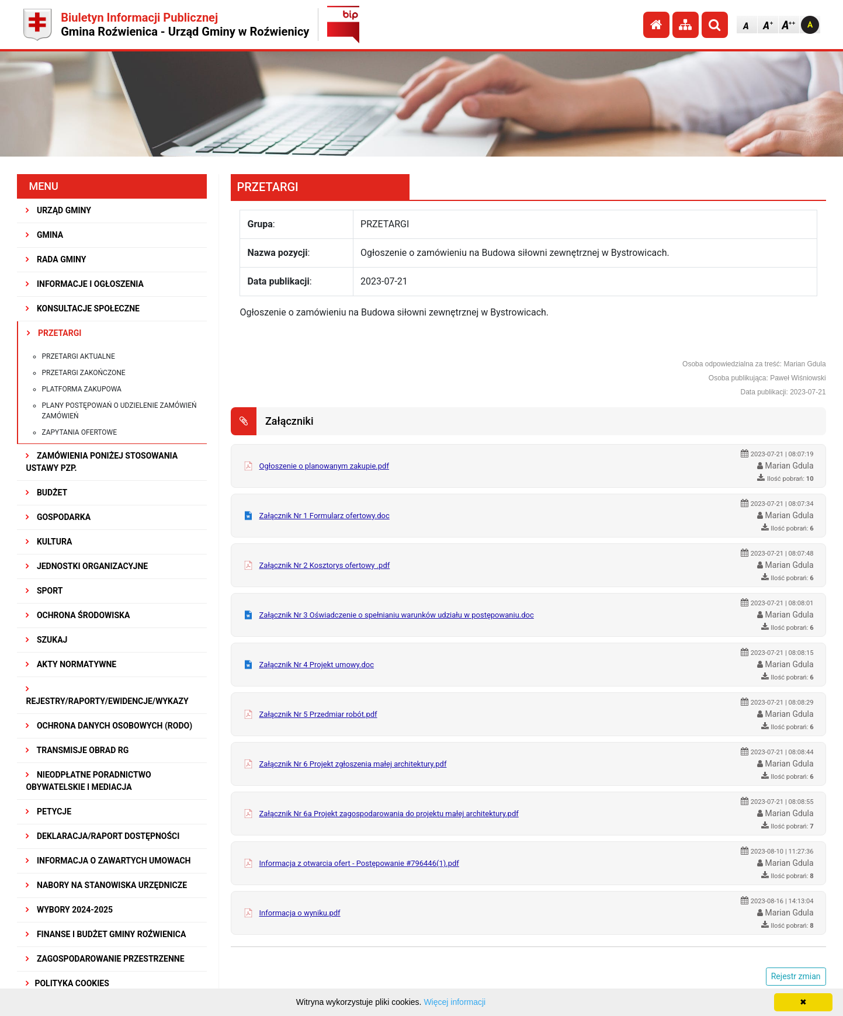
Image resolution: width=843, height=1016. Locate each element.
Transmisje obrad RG (77, 750)
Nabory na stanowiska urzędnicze (106, 885)
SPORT (44, 590)
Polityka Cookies (67, 983)
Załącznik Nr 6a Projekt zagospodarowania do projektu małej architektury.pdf (389, 813)
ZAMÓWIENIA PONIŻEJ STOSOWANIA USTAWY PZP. (102, 462)
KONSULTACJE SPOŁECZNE (83, 308)
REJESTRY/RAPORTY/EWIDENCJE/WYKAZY (107, 695)
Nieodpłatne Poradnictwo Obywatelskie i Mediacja (88, 781)
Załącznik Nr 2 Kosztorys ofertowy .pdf (324, 565)
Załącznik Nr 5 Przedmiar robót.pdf (318, 714)
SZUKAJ (46, 639)
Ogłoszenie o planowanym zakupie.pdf (324, 466)
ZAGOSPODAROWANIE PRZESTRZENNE (105, 958)
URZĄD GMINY (58, 210)
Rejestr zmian (796, 976)
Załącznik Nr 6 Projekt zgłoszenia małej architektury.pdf (353, 764)
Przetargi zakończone (83, 373)
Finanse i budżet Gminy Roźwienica (106, 934)
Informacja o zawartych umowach (108, 860)
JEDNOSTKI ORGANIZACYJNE (87, 566)
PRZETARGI (54, 333)
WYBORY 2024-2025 (69, 909)
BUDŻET (46, 492)
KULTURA (49, 541)
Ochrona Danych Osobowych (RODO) (109, 725)
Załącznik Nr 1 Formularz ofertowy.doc (324, 515)
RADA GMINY (56, 259)
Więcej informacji (454, 1002)
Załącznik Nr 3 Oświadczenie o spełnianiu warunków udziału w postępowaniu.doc (396, 615)
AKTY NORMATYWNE (71, 664)
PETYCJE (48, 811)
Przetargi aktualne (78, 356)
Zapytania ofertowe (79, 432)
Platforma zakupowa (81, 389)
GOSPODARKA (58, 517)
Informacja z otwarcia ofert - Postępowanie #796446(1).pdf (359, 863)
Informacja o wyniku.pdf (300, 912)
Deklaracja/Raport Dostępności (102, 836)
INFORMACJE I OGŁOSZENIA (84, 284)
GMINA (44, 235)
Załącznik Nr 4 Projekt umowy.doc (316, 664)
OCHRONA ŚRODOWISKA (78, 615)
